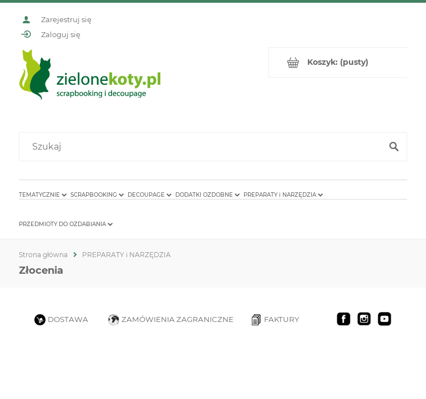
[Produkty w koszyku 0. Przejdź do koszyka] (338, 62)
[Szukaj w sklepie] (203, 147)
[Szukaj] (394, 147)
